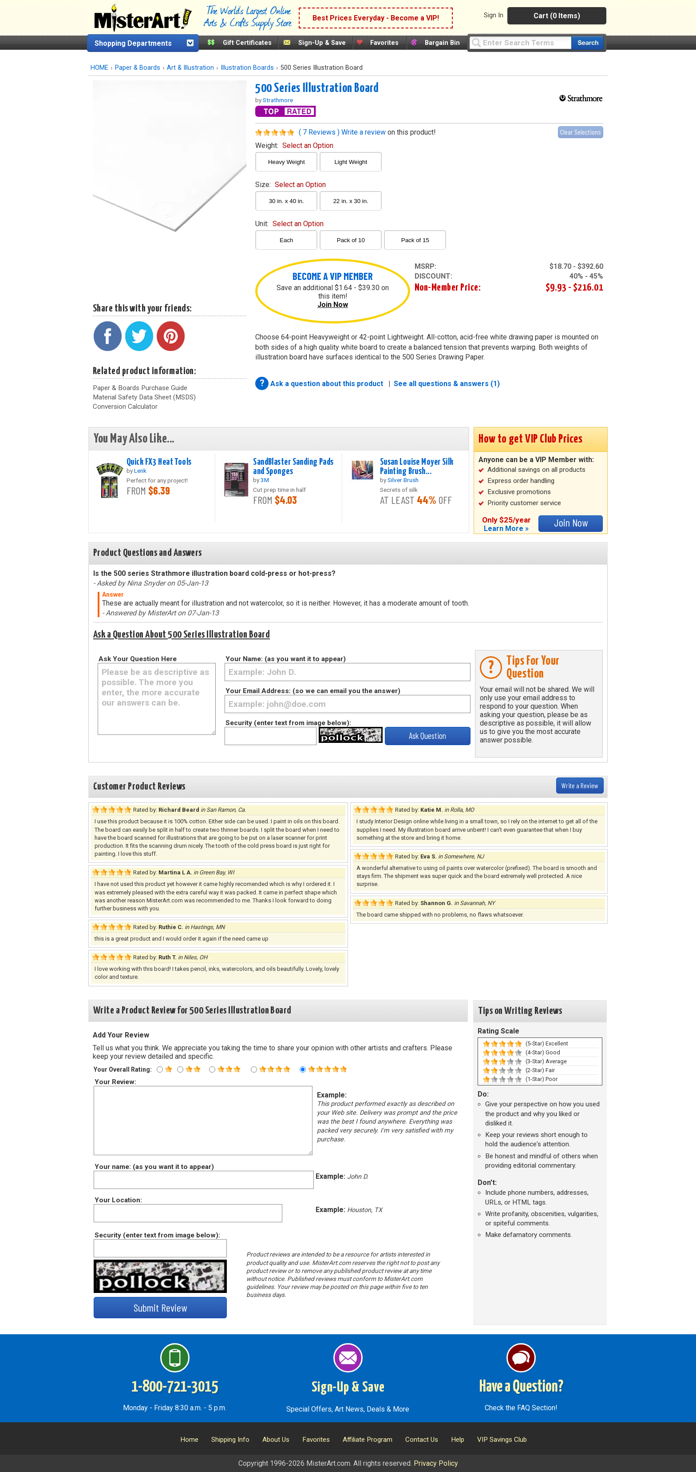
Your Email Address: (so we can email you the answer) (312, 691)
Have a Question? (521, 1387)
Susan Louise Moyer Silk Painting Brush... (417, 467)
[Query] (520, 42)
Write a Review (580, 785)
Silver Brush (403, 479)
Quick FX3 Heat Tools (159, 462)
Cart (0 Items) (557, 16)
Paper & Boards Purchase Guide (140, 388)
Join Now (332, 304)
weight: (294, 145)
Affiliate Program (367, 1440)
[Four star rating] (254, 1069)
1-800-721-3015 (174, 1387)
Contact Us (421, 1440)
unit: (289, 223)
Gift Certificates (247, 43)
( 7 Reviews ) (319, 132)
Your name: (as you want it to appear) (154, 1167)
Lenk (140, 470)
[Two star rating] (180, 1069)
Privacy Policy (436, 1463)
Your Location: (118, 1200)
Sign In (493, 15)
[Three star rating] (212, 1069)
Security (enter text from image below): (288, 723)
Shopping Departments (133, 43)
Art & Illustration (190, 68)
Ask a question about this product (327, 383)
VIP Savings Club (502, 1440)
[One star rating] (160, 1069)
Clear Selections (580, 132)
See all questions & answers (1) (447, 383)
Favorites (384, 43)
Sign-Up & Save (322, 43)
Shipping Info (230, 1440)
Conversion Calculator (125, 407)
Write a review (363, 132)
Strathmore (278, 100)
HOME (99, 68)
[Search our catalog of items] (587, 43)
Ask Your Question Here (138, 659)
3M (265, 479)
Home (189, 1440)
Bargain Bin (442, 43)
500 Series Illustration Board (317, 88)
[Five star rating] (303, 1069)
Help (457, 1440)
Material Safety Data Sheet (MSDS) (144, 397)
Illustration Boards (247, 68)
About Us (275, 1440)
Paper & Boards (137, 68)
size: (290, 184)
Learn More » (506, 528)
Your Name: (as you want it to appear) (285, 659)
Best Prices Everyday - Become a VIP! (375, 18)
